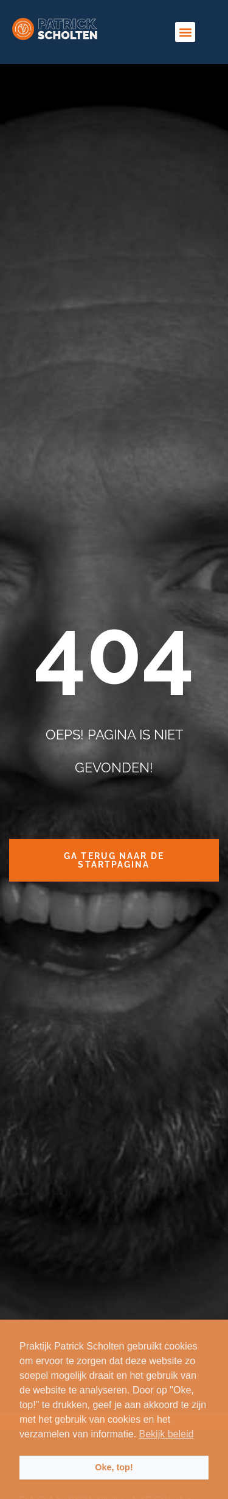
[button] (185, 32)
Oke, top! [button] (114, 1467)
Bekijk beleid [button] (166, 1434)
